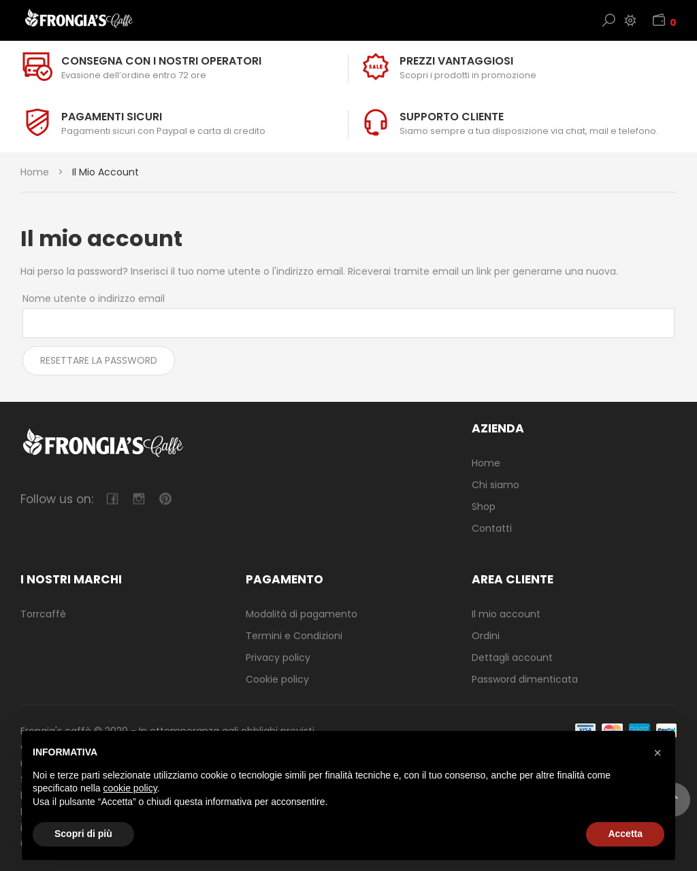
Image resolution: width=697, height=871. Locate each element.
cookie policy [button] (130, 788)
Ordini (486, 636)
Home (34, 172)
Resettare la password (98, 360)
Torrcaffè (43, 614)
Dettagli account (512, 657)
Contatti (492, 528)
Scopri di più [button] (83, 833)
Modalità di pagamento (301, 614)
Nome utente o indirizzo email (93, 298)
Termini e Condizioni (294, 636)
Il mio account (506, 614)
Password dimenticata (525, 679)
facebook (111, 498)
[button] (657, 753)
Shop (484, 506)
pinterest (165, 498)
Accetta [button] (625, 833)
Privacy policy (278, 657)
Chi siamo (495, 485)
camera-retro (138, 498)
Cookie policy (277, 679)
